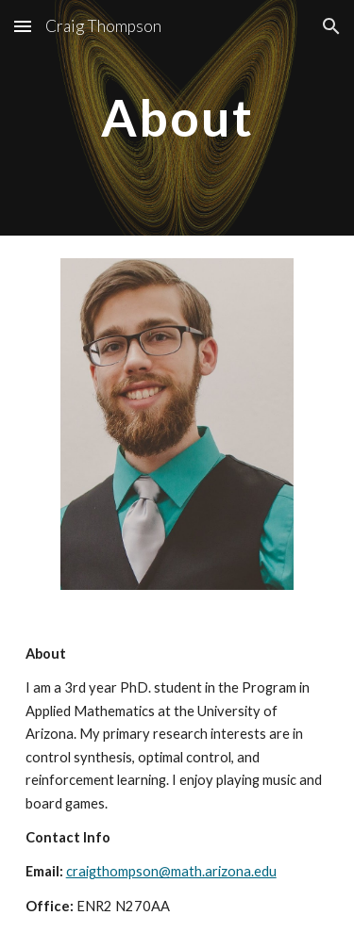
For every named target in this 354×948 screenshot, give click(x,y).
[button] (22, 26)
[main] (177, 117)
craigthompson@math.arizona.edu (171, 871)
